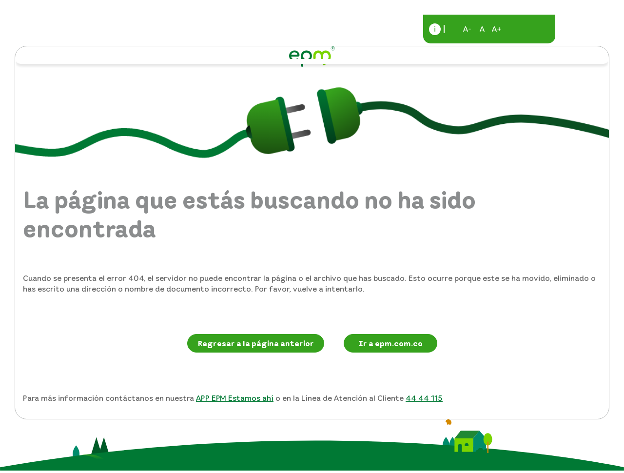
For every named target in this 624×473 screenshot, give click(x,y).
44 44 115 (424, 398)
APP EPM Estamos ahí (234, 398)
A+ (497, 29)
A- (467, 29)
